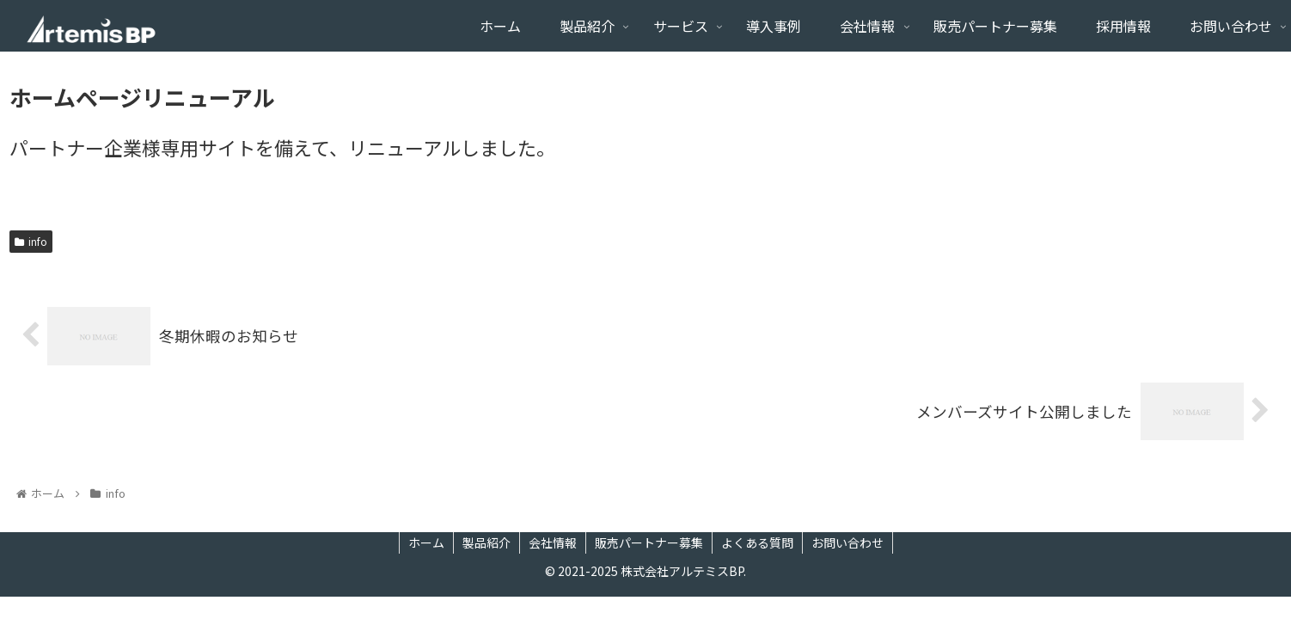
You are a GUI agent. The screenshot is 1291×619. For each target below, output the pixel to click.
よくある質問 (757, 542)
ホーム (426, 542)
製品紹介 (486, 542)
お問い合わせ (847, 542)
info (31, 241)
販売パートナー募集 (649, 542)
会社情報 (553, 542)
